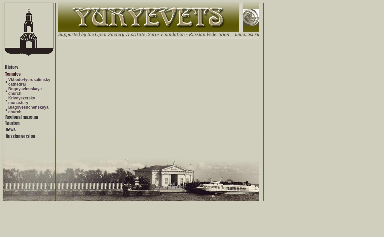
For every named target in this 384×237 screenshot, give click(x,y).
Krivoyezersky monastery (21, 100)
